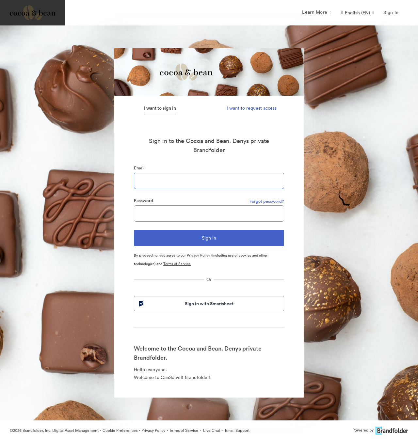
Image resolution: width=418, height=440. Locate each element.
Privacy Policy (198, 255)
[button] (357, 12)
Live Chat (211, 430)
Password (143, 200)
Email (139, 168)
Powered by (380, 430)
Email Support (236, 430)
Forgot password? (266, 201)
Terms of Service (177, 263)
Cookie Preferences (120, 430)
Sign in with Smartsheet (185, 303)
